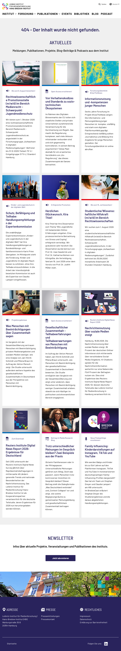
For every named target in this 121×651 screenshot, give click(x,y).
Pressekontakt (48, 619)
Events (67, 13)
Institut (8, 13)
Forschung (25, 13)
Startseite (12, 643)
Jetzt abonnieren (60, 558)
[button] (114, 4)
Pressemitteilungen (50, 616)
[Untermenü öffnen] (16, 13)
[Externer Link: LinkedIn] (106, 644)
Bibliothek (81, 13)
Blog (95, 13)
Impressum (85, 616)
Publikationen (47, 13)
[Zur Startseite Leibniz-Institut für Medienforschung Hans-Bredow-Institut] (16, 8)
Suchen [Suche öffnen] (104, 4)
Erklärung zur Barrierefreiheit (93, 622)
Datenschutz (86, 619)
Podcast (107, 13)
